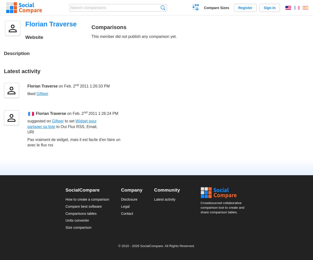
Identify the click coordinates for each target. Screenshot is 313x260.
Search (163, 7)
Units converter (77, 220)
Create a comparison (196, 8)
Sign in (270, 8)
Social (224, 193)
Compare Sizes (216, 8)
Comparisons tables (81, 214)
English (288, 8)
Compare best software (84, 206)
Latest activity (164, 199)
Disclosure (129, 199)
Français (297, 8)
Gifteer (42, 94)
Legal (125, 206)
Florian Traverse (42, 86)
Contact (127, 214)
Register (245, 8)
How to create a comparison (87, 199)
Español (305, 8)
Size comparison (78, 227)
